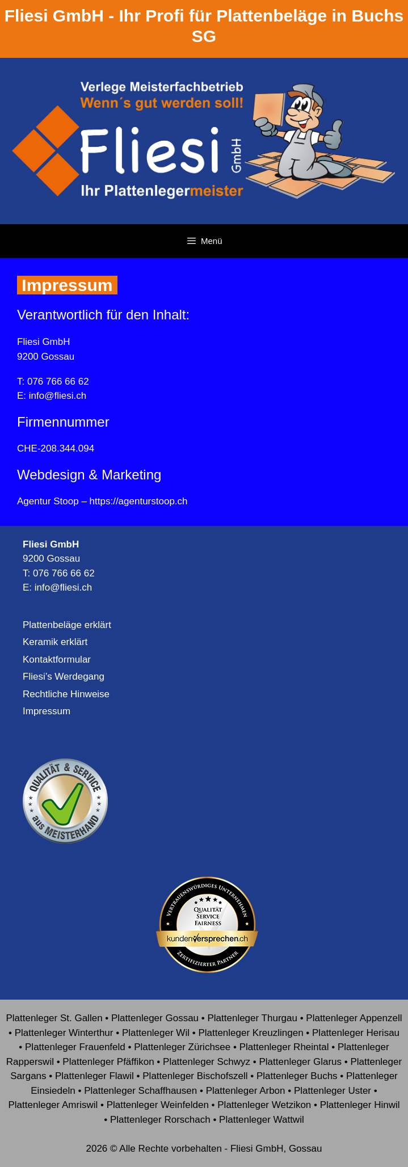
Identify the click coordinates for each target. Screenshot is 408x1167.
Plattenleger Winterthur (64, 1032)
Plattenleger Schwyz (206, 1061)
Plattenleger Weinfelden (158, 1104)
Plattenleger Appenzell (354, 1018)
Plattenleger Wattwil (261, 1119)
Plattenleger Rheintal (284, 1047)
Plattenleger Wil (156, 1032)
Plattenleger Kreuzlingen (250, 1032)
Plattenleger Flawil (94, 1076)
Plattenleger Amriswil (53, 1104)
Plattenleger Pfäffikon (108, 1061)
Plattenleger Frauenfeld (75, 1047)
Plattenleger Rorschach (160, 1119)
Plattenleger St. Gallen (54, 1018)
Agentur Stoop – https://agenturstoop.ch (102, 501)
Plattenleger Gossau (155, 1018)
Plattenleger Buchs (297, 1076)
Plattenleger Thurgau (252, 1018)
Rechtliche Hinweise (66, 694)
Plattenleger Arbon (245, 1090)
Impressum (46, 711)
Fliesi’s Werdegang (63, 676)
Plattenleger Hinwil (360, 1104)
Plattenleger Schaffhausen (140, 1090)
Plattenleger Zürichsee (182, 1047)
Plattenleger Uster (332, 1090)
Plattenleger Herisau (355, 1032)
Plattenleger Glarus (300, 1061)
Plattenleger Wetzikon (264, 1104)
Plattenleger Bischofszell (194, 1076)
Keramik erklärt (55, 642)
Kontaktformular (57, 659)
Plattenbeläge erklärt (67, 625)
